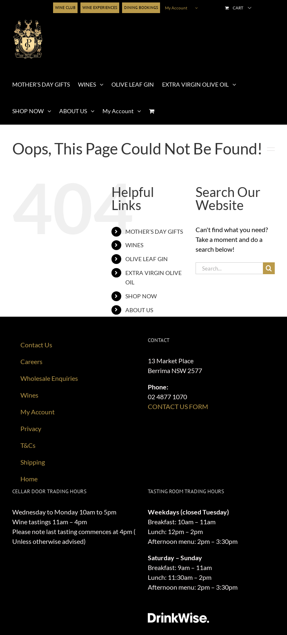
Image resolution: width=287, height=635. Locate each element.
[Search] (269, 268)
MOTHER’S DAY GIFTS (154, 231)
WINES (134, 244)
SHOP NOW (141, 296)
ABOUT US (139, 309)
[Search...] (229, 268)
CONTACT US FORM (178, 406)
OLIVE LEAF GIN (146, 258)
